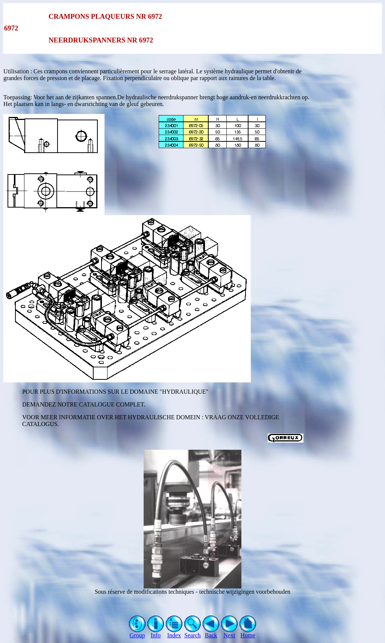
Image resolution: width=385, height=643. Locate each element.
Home (247, 632)
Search (192, 632)
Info (155, 632)
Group (137, 632)
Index (174, 632)
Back (211, 632)
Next (229, 632)
